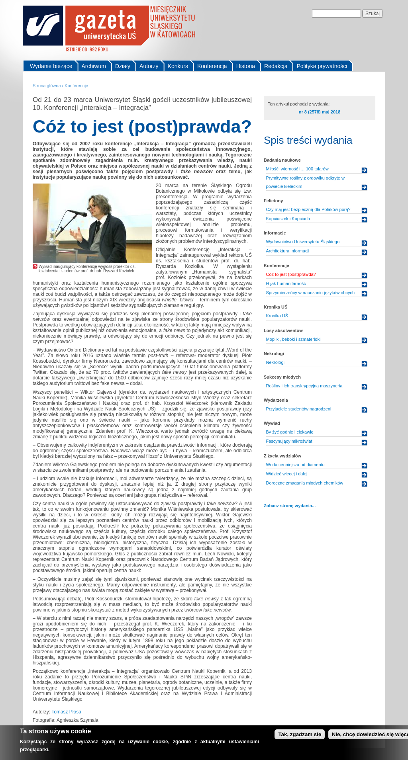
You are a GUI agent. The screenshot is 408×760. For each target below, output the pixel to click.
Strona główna (47, 85)
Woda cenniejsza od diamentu (295, 464)
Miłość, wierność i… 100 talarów (297, 168)
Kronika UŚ (277, 315)
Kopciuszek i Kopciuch (288, 218)
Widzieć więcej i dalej (287, 473)
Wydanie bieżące (51, 66)
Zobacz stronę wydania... (290, 505)
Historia (245, 66)
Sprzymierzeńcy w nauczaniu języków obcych (310, 292)
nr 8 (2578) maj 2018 (320, 111)
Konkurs (178, 66)
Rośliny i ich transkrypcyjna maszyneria (304, 385)
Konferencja (212, 66)
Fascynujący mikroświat (289, 441)
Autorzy (148, 66)
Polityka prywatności (321, 66)
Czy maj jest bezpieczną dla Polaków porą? (308, 209)
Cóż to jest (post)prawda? (291, 274)
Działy (122, 66)
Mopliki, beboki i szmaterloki (293, 339)
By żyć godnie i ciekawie (290, 432)
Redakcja (275, 66)
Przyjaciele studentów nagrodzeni (299, 408)
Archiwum (94, 66)
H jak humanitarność (286, 283)
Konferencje (76, 85)
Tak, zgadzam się (299, 736)
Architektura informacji (288, 250)
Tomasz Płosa (66, 712)
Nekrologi (275, 362)
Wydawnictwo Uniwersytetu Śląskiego (303, 241)
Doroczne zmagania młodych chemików (304, 483)
